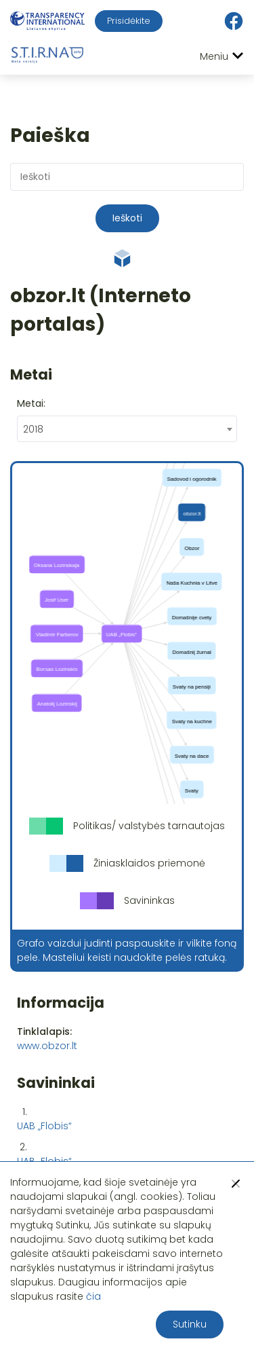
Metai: (31, 403)
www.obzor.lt (47, 1046)
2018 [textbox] (33, 429)
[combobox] (127, 429)
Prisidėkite (128, 20)
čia (93, 1296)
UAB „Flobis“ (44, 1126)
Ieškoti (127, 218)
